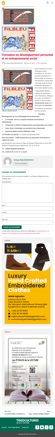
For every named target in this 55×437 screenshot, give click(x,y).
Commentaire (7, 182)
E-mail (4, 212)
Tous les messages (21, 163)
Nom (4, 205)
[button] (47, 2)
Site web (5, 219)
